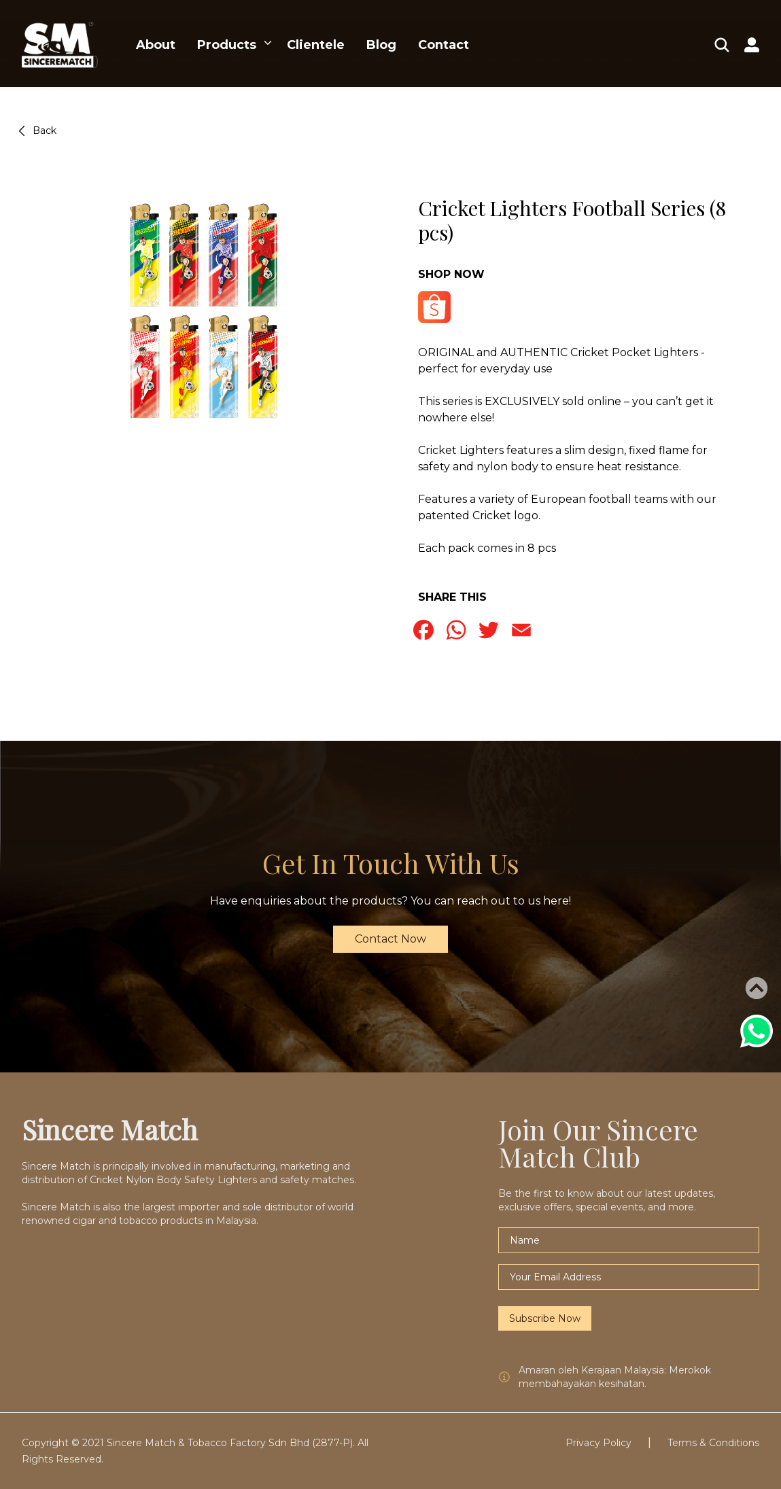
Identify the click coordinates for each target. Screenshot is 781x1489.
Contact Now (390, 938)
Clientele (316, 44)
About (155, 44)
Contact (443, 44)
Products (226, 44)
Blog (381, 44)
